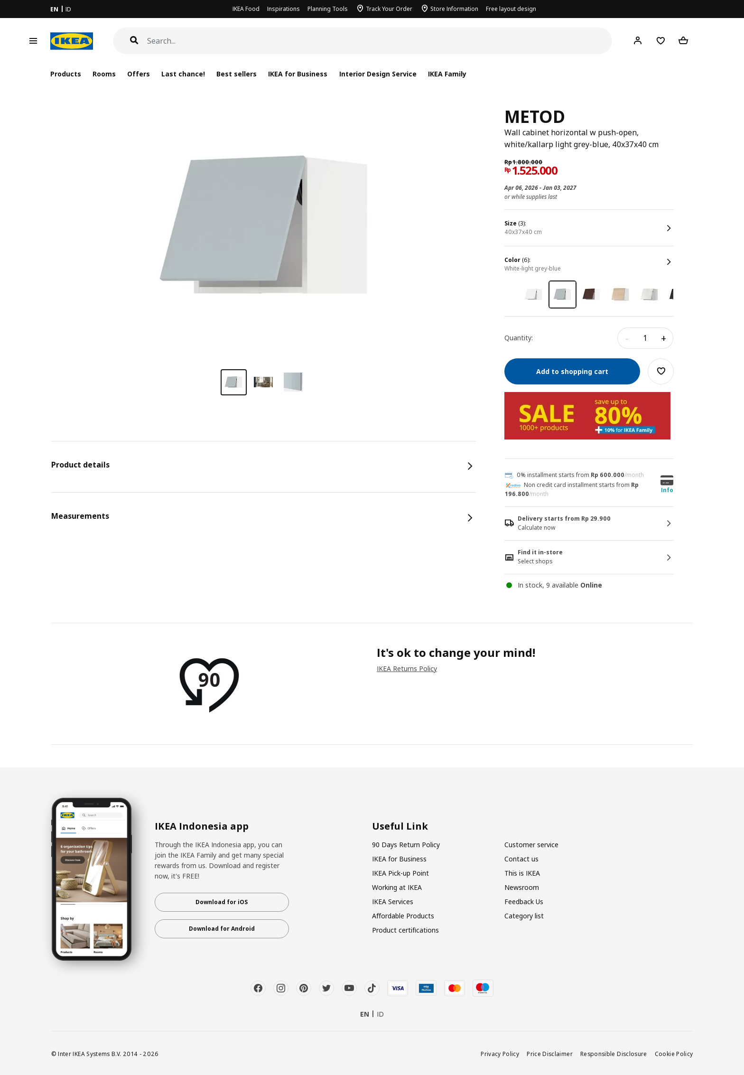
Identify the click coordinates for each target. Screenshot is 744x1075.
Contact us (521, 858)
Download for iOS (221, 902)
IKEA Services (392, 901)
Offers (138, 73)
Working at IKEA (397, 887)
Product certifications (405, 930)
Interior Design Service (378, 73)
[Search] (380, 41)
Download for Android (222, 929)
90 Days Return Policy (406, 844)
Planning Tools (327, 9)
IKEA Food (246, 9)
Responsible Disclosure (613, 1053)
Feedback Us (523, 901)
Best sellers (236, 73)
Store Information (454, 9)
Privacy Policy (500, 1053)
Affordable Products (403, 915)
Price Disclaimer (550, 1053)
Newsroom (521, 887)
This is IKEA (522, 873)
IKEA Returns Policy (407, 668)
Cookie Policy (674, 1053)
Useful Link (400, 826)
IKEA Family (447, 73)
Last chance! (183, 73)
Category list (524, 915)
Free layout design (511, 9)
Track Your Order (389, 9)
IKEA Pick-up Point (400, 873)
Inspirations (283, 9)
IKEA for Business (297, 73)
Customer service (531, 844)
